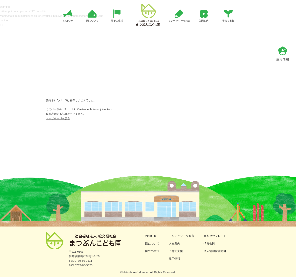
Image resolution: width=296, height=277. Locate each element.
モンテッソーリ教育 (181, 235)
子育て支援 (176, 251)
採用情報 (174, 258)
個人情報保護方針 (215, 251)
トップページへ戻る (58, 118)
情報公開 (209, 243)
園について (152, 243)
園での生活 (152, 251)
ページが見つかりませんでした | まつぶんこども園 (148, 21)
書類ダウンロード (215, 235)
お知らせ (150, 235)
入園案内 (174, 243)
